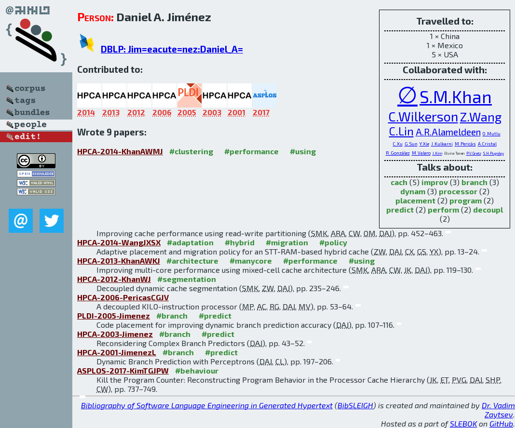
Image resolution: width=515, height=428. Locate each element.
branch (474, 182)
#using (303, 151)
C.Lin (401, 131)
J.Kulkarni (442, 144)
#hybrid (240, 242)
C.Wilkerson (423, 116)
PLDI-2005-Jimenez (113, 315)
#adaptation (190, 242)
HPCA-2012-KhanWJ (114, 278)
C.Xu (398, 144)
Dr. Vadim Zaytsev (498, 410)
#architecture (192, 260)
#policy (333, 242)
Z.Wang (480, 116)
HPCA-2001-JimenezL (116, 352)
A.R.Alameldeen (448, 131)
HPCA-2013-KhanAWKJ (118, 260)
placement (415, 200)
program (465, 200)
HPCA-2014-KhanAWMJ (120, 151)
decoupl (488, 209)
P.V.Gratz (473, 153)
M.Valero (421, 153)
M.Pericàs (465, 144)
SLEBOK (463, 423)
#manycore (251, 260)
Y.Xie (424, 144)
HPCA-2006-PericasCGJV (123, 297)
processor (458, 191)
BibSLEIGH (355, 405)
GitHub (501, 423)
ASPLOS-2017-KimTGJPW (123, 370)
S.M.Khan (456, 96)
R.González (398, 153)
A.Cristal (487, 144)
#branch (172, 315)
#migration (287, 242)
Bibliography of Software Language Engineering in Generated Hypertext (207, 405)
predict (400, 209)
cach (399, 182)
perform (443, 209)
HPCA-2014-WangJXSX (119, 242)
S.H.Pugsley (493, 153)
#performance (251, 151)
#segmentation (186, 278)
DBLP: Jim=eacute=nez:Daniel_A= (172, 48)
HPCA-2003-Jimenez (115, 333)
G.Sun (411, 144)
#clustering (191, 151)
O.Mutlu (492, 133)
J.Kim (437, 153)
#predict (215, 315)
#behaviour (196, 370)
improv (434, 182)
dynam (412, 191)
